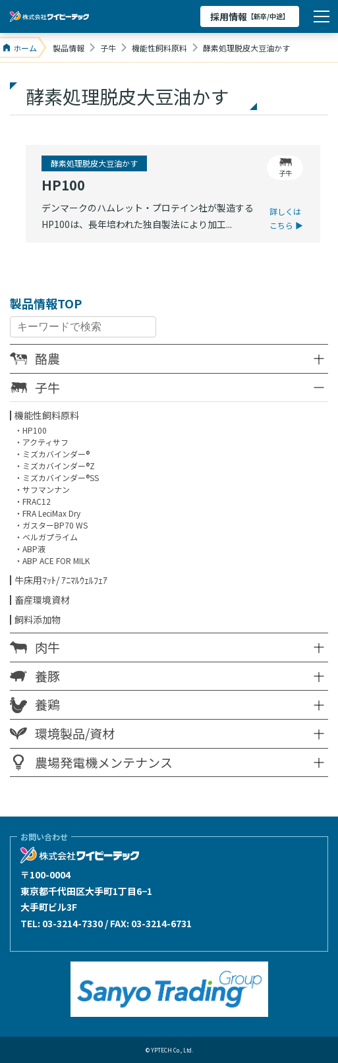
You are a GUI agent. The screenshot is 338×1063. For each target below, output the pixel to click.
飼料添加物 (37, 619)
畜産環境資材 (42, 599)
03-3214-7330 (72, 923)
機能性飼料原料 (46, 415)
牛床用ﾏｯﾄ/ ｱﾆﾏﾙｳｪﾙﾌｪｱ (60, 580)
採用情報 (249, 16)
